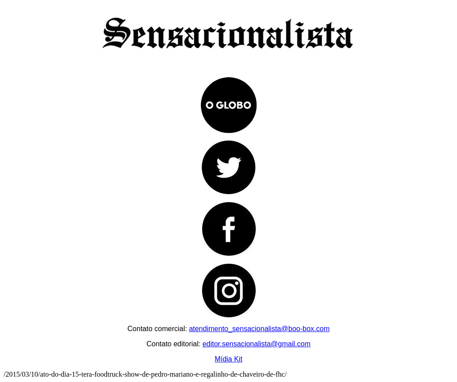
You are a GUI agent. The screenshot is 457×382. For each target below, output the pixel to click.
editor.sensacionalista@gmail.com (257, 344)
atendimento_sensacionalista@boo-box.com (259, 328)
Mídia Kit (228, 359)
